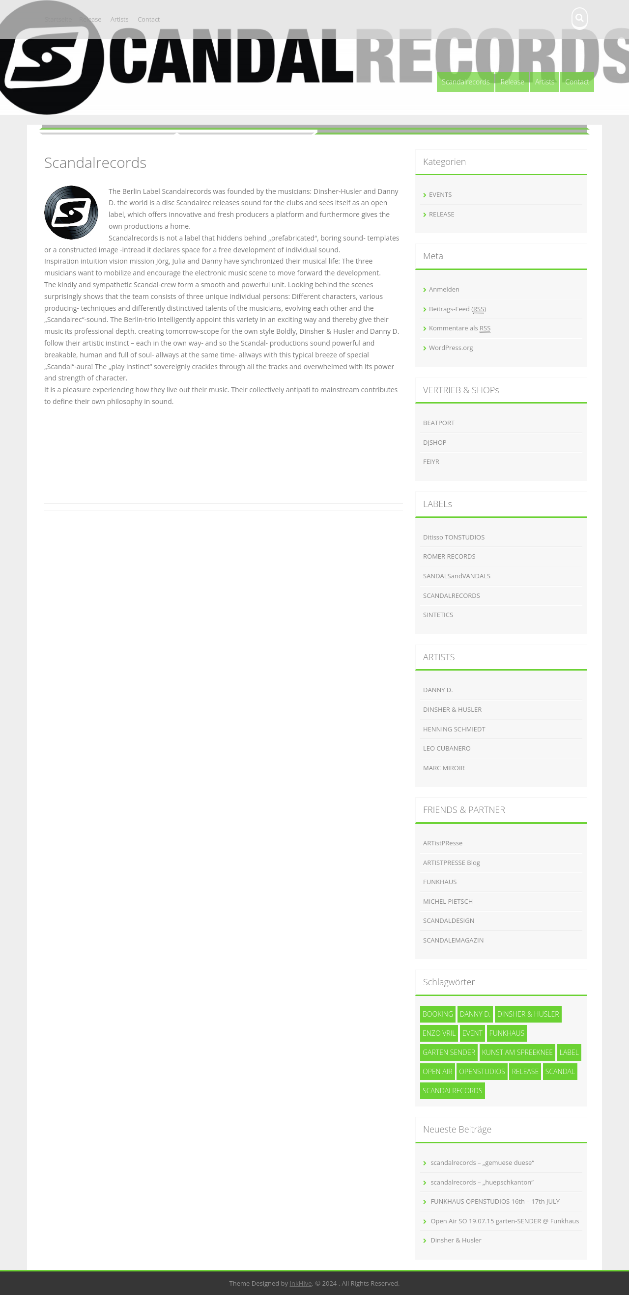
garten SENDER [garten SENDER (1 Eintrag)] (449, 1052)
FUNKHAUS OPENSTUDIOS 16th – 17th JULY (495, 1201)
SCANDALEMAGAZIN (453, 940)
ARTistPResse (442, 842)
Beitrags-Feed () (457, 309)
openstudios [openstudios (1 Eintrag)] (482, 1071)
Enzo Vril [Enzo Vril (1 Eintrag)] (439, 1033)
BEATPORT (439, 422)
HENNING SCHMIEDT (454, 729)
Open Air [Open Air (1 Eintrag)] (438, 1071)
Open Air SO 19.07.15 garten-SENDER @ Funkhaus (504, 1220)
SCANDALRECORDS (451, 595)
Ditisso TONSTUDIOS (454, 537)
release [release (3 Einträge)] (525, 1071)
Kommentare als (459, 328)
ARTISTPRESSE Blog (451, 862)
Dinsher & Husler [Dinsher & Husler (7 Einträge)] (528, 1014)
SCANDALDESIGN (448, 920)
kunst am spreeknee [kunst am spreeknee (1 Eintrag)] (517, 1052)
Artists (120, 19)
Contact (149, 19)
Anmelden (444, 289)
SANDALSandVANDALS (456, 575)
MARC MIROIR (444, 767)
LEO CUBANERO (447, 748)
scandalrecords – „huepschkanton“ (481, 1182)
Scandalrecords (465, 81)
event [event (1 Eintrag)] (472, 1033)
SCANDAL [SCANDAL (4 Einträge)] (560, 1071)
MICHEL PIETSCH (448, 901)
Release (90, 19)
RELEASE (442, 214)
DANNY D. (438, 689)
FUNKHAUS (440, 881)
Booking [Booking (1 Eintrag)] (438, 1014)
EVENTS (440, 194)
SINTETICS (438, 614)
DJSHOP (435, 442)
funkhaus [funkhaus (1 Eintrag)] (507, 1033)
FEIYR (431, 461)
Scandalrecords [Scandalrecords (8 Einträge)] (453, 1090)
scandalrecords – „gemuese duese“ (482, 1162)
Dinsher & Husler (455, 1240)
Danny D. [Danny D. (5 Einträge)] (475, 1014)
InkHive (300, 1283)
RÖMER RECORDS (449, 556)
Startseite (58, 19)
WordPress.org (451, 347)
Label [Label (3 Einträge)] (569, 1052)
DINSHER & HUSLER (452, 709)
